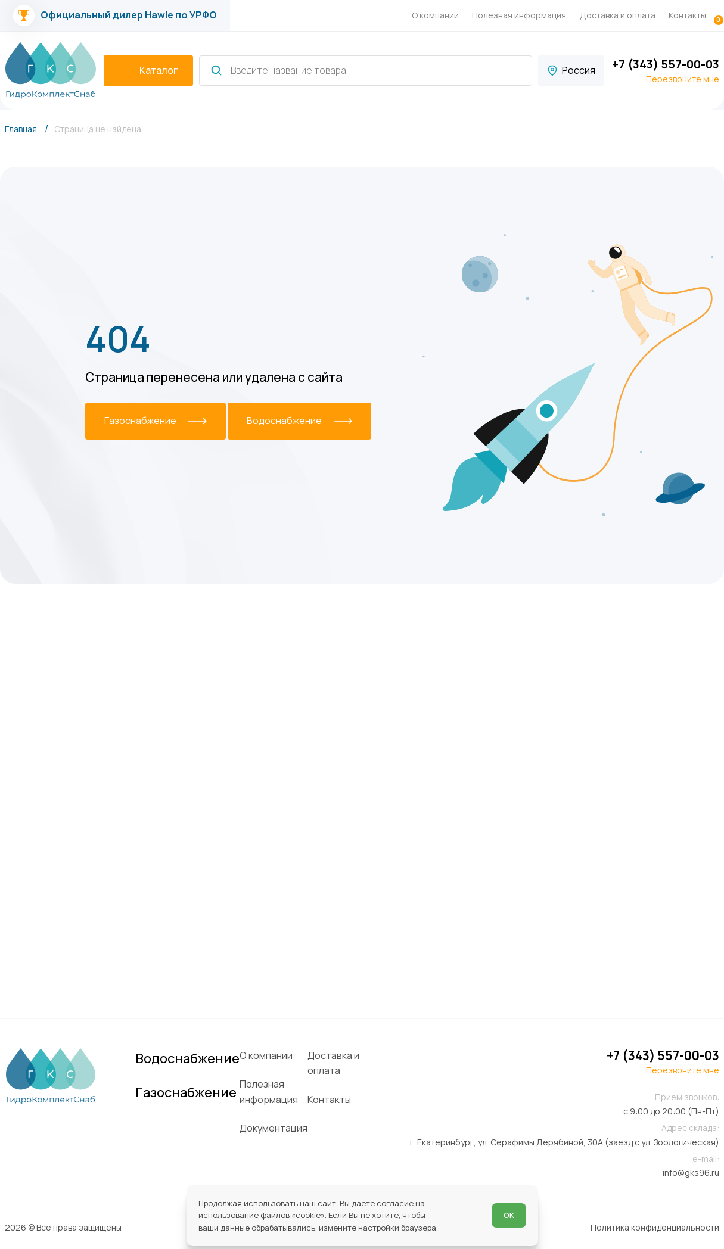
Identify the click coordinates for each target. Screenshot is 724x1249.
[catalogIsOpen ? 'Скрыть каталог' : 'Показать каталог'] (148, 71)
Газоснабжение (186, 1092)
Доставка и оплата (617, 15)
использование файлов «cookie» (261, 1215)
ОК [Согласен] (509, 1215)
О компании (435, 15)
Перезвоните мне (682, 79)
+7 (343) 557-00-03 (665, 64)
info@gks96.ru (691, 1172)
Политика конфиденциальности (655, 1227)
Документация (273, 1128)
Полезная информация (519, 15)
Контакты (687, 15)
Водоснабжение (187, 1058)
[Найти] (216, 70)
